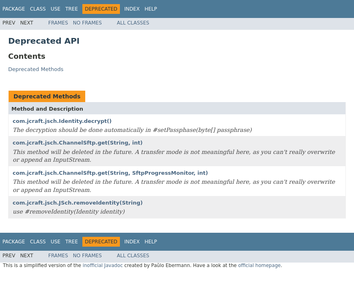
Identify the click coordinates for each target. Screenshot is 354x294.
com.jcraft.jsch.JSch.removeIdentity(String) (78, 203)
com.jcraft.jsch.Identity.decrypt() (62, 121)
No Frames (87, 23)
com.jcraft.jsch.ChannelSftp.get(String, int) (78, 143)
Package (13, 9)
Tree (71, 9)
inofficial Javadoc (103, 265)
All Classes (133, 23)
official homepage (259, 265)
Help (150, 9)
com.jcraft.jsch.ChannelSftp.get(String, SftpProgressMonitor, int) (110, 173)
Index (132, 9)
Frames (58, 23)
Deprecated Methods (35, 69)
